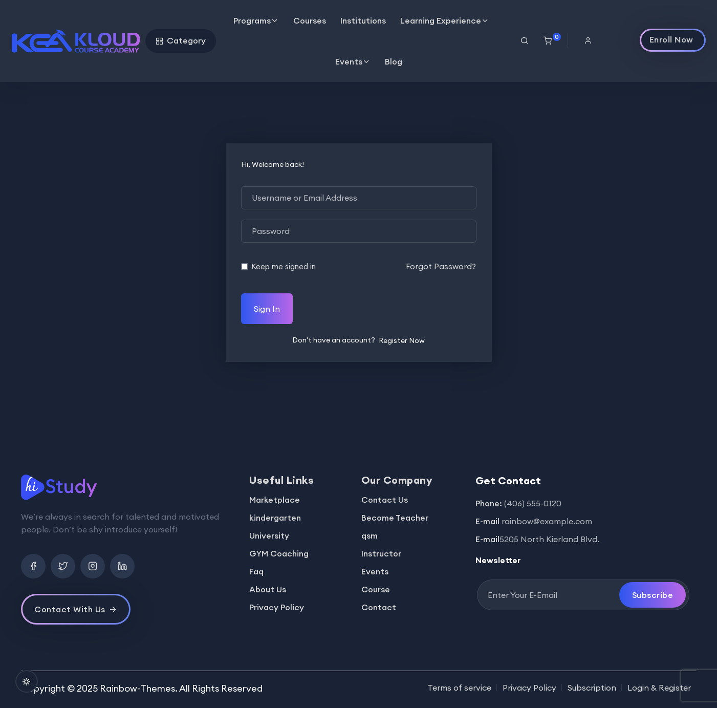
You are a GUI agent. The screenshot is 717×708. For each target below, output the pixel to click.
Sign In (267, 309)
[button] (592, 40)
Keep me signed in (283, 266)
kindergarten (275, 517)
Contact (378, 607)
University (269, 535)
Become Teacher (394, 517)
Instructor (381, 553)
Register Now (402, 340)
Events (348, 61)
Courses (309, 20)
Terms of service (459, 687)
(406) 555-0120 (532, 503)
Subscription (592, 687)
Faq (256, 571)
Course (375, 589)
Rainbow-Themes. (139, 688)
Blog (393, 61)
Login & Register (659, 687)
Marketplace (274, 500)
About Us (267, 589)
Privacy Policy (276, 607)
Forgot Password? (441, 266)
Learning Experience (440, 20)
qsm (369, 535)
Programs (252, 20)
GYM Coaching (279, 553)
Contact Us (384, 500)
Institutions (363, 20)
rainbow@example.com (547, 521)
